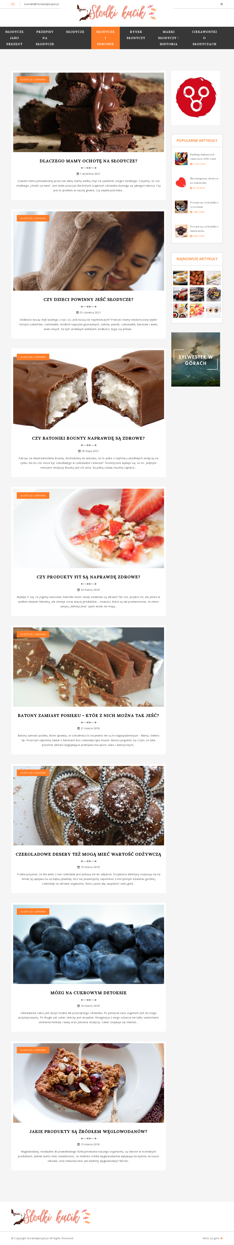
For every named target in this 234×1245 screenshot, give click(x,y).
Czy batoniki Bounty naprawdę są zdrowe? (88, 438)
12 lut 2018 (197, 187)
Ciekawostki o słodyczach (204, 38)
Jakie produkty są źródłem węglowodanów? (88, 1131)
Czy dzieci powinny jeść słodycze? (88, 299)
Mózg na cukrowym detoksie (89, 993)
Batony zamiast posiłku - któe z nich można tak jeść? (88, 715)
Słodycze (75, 32)
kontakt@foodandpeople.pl (41, 4)
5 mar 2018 (197, 236)
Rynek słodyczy (136, 35)
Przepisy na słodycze (45, 38)
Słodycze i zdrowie (105, 38)
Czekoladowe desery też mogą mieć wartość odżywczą (88, 854)
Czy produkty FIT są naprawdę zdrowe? (88, 577)
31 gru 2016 (197, 163)
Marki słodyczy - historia (168, 38)
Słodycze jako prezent (14, 38)
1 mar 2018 (197, 212)
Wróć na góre (213, 1238)
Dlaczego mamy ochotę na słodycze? (88, 161)
